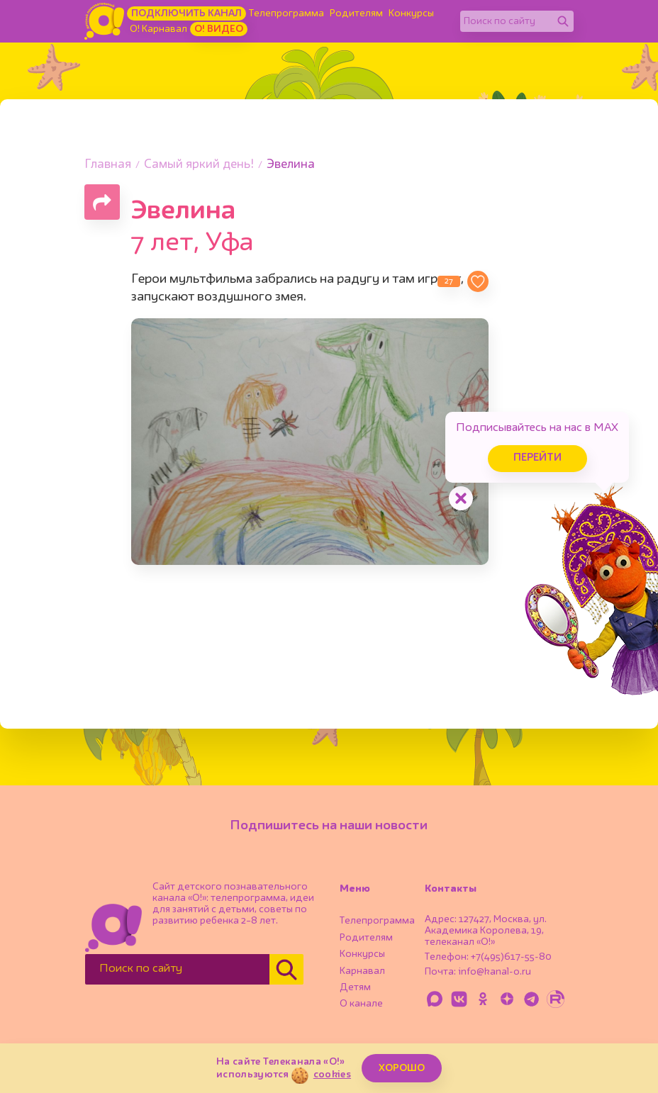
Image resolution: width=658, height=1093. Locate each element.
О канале (361, 1003)
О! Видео (218, 29)
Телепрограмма (286, 13)
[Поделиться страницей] (102, 202)
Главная (107, 164)
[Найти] (563, 21)
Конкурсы (411, 13)
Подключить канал (186, 13)
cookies (332, 1074)
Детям (355, 987)
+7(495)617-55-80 (511, 957)
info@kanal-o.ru (494, 972)
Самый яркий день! (199, 164)
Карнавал (362, 971)
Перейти (537, 458)
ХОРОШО (402, 1068)
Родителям (356, 13)
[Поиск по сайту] (506, 21)
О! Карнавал (158, 29)
